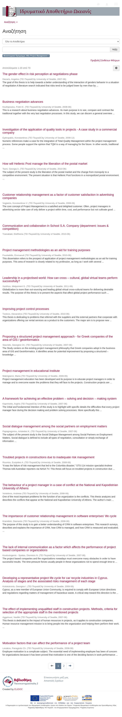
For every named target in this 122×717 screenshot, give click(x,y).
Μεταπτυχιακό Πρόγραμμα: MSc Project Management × (26, 56)
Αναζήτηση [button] (11, 22)
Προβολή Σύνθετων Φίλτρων (105, 60)
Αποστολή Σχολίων (53, 680)
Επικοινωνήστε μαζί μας (56, 677)
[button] (98, 4)
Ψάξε (114, 49)
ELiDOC (18, 689)
